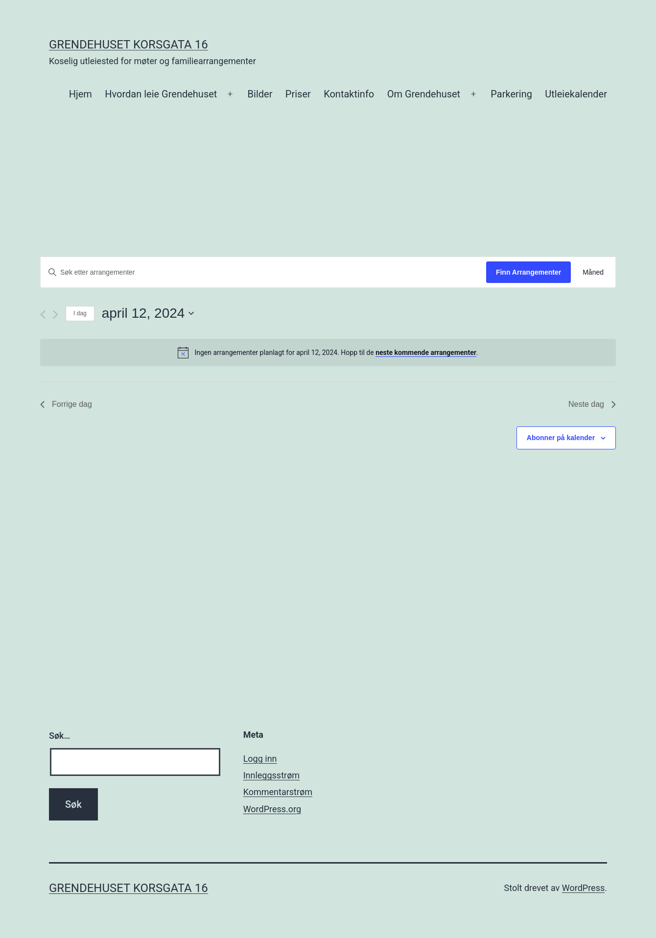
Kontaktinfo (349, 94)
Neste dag (592, 404)
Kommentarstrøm (277, 792)
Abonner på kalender (561, 438)
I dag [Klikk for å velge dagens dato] (80, 313)
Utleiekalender (576, 94)
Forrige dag (66, 404)
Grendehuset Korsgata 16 (128, 44)
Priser (298, 94)
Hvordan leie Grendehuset (161, 94)
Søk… (59, 735)
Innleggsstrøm (271, 775)
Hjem (80, 94)
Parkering (511, 94)
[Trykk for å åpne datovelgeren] (148, 313)
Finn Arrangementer (528, 272)
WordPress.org (272, 809)
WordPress (583, 888)
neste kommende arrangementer (425, 352)
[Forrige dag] (43, 314)
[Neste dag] (55, 314)
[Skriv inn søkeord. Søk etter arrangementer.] (263, 272)
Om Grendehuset (424, 94)
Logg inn (260, 758)
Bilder (260, 94)
